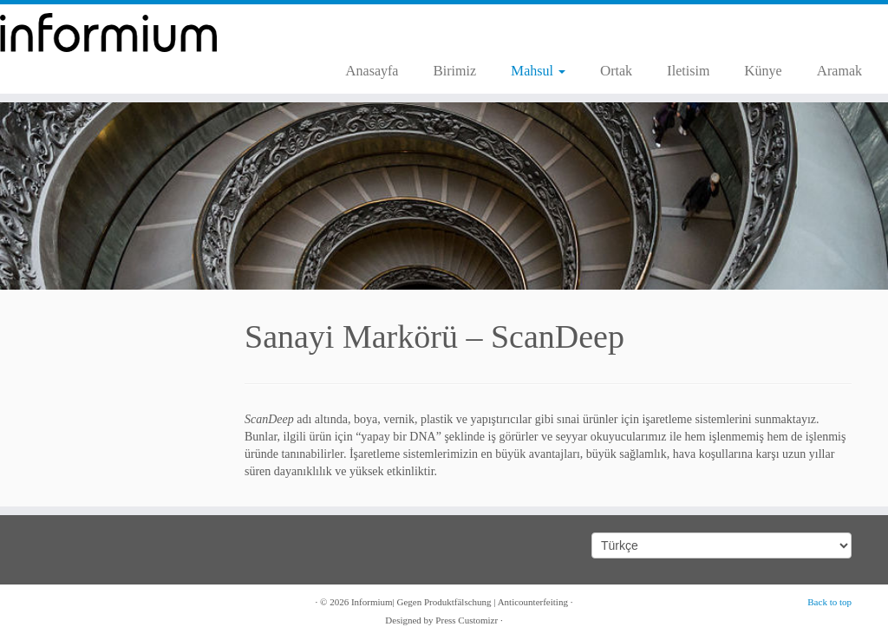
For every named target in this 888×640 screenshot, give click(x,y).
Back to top (829, 602)
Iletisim (688, 70)
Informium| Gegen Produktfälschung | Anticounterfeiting (459, 602)
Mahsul (538, 70)
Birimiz (454, 70)
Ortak (616, 70)
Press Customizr (466, 620)
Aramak (839, 70)
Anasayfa (371, 70)
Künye (762, 70)
